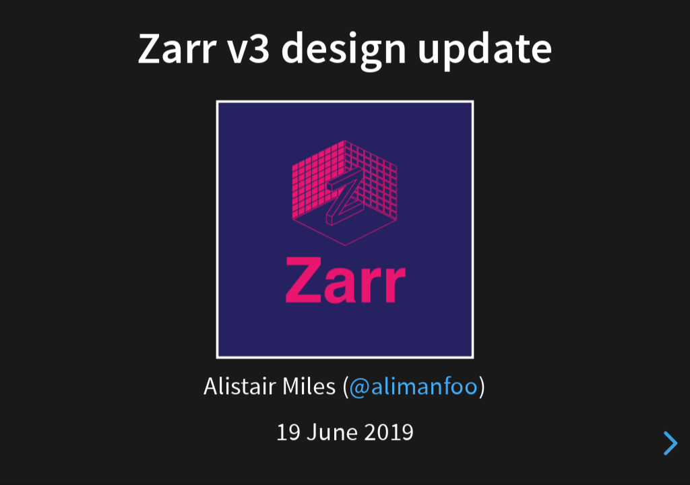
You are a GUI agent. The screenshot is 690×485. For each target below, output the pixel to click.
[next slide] (667, 443)
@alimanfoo (413, 386)
